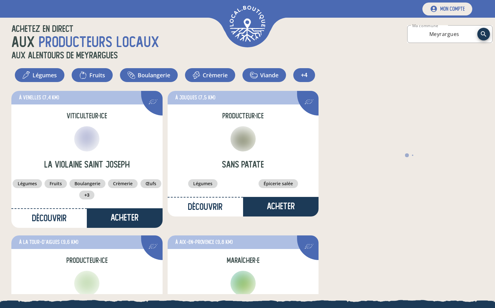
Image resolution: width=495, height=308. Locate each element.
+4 (304, 75)
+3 (86, 195)
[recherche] (483, 34)
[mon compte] (447, 9)
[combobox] (444, 34)
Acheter (124, 217)
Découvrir (49, 218)
